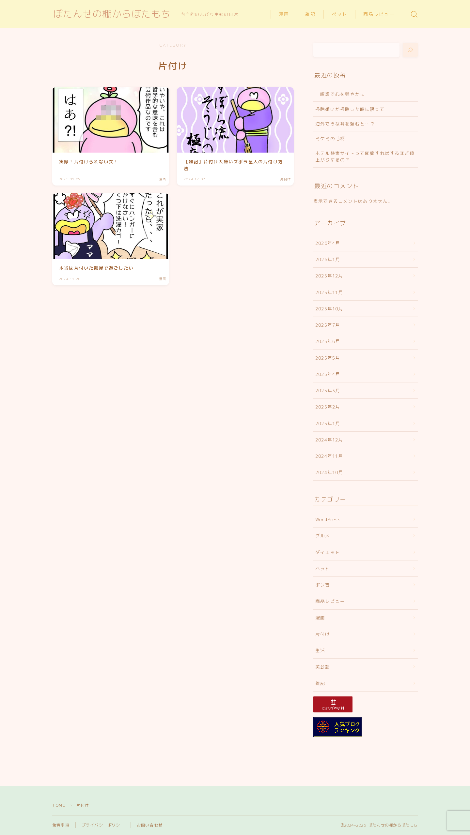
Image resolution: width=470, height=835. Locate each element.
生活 (320, 650)
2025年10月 (329, 309)
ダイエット (327, 552)
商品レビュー (379, 14)
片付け (322, 634)
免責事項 (61, 825)
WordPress (328, 519)
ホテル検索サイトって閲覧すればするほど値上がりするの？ (365, 156)
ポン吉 (322, 585)
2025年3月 (327, 390)
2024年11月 (329, 456)
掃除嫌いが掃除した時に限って (350, 109)
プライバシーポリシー (103, 825)
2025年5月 (327, 358)
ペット (339, 14)
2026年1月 (327, 259)
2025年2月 (327, 407)
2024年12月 (329, 440)
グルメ (322, 535)
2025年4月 (327, 374)
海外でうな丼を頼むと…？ (345, 124)
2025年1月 (327, 423)
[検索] (410, 50)
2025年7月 (327, 325)
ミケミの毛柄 (330, 138)
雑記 (310, 14)
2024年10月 (329, 472)
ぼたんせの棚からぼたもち (112, 14)
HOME (59, 805)
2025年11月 (329, 292)
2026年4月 (327, 243)
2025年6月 (327, 341)
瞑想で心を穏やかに (340, 94)
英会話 (322, 667)
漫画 (284, 14)
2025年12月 (329, 276)
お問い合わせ (150, 825)
